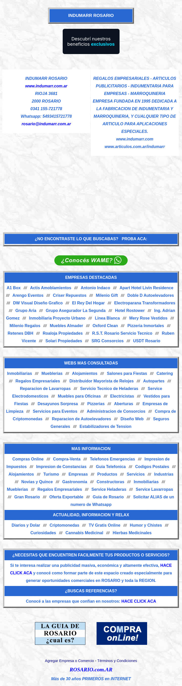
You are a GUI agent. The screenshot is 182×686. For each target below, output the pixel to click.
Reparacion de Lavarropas (45, 388)
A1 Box (13, 288)
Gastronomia (74, 482)
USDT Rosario (147, 341)
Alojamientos (84, 373)
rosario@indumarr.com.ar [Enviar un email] (46, 124)
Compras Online (28, 459)
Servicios (136, 474)
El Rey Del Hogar (88, 303)
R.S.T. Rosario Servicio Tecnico (122, 333)
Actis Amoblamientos (50, 288)
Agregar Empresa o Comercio (69, 661)
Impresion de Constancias (61, 466)
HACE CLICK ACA (138, 601)
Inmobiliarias (19, 373)
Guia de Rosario (108, 497)
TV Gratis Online (104, 525)
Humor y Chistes (146, 525)
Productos (107, 474)
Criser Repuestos (69, 295)
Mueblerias (52, 373)
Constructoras (110, 482)
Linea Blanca (107, 318)
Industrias (163, 474)
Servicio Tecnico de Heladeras (109, 388)
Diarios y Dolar (26, 525)
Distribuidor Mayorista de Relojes (102, 381)
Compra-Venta (66, 459)
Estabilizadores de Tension (105, 426)
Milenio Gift (107, 295)
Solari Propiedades (64, 341)
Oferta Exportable (66, 497)
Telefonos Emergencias (112, 459)
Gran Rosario (27, 497)
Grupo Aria (25, 310)
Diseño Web (132, 419)
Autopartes (153, 381)
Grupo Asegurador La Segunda (76, 310)
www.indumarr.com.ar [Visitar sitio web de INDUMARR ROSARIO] (46, 86)
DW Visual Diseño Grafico (38, 303)
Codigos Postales (152, 466)
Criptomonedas (64, 525)
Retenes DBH (20, 333)
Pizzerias (95, 404)
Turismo (51, 474)
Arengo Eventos (27, 295)
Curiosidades (43, 533)
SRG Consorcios (108, 341)
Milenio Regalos (25, 326)
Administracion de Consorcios (116, 411)
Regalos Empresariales (37, 381)
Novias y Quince (37, 482)
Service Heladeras (109, 489)
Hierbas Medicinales (132, 533)
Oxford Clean (105, 326)
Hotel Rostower (130, 310)
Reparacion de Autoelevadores (81, 419)
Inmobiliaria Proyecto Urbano (57, 318)
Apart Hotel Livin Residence (146, 288)
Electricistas (122, 396)
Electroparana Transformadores (144, 303)
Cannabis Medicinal (84, 533)
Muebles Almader (66, 326)
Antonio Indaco (95, 288)
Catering (164, 373)
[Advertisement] (91, 191)
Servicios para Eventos (55, 411)
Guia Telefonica (111, 466)
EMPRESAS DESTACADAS (91, 277)
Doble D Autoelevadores (150, 295)
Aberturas (123, 404)
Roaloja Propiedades (63, 333)
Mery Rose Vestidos (148, 318)
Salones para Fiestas (127, 373)
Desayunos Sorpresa (58, 404)
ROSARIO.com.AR (91, 670)
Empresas (78, 474)
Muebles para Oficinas (79, 396)
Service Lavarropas (154, 489)
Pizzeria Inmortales (145, 326)
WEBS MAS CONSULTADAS (91, 363)
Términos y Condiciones (117, 661)
